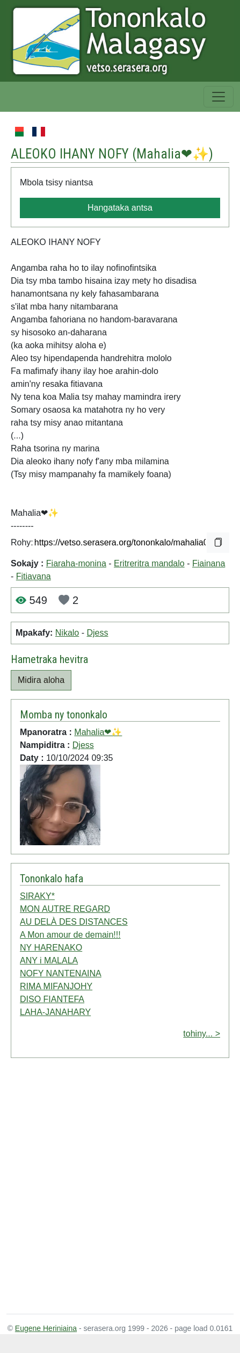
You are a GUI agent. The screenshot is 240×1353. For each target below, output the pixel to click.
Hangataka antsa (120, 207)
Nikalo (67, 632)
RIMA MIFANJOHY (56, 986)
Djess (97, 632)
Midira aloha (41, 680)
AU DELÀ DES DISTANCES (74, 921)
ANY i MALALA (49, 960)
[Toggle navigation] (218, 96)
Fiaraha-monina (76, 563)
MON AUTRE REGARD (65, 908)
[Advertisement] (108, 1188)
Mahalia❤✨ (172, 154)
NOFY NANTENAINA (60, 973)
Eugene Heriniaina (46, 1328)
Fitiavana (33, 576)
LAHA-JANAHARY (55, 1012)
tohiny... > (201, 1033)
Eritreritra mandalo (149, 563)
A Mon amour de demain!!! (70, 934)
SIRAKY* (37, 896)
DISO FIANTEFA (52, 999)
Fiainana (208, 563)
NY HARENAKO (51, 947)
